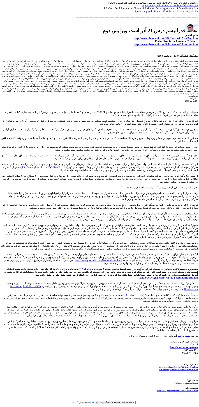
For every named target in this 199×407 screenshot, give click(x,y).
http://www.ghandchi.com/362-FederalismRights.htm (169, 277)
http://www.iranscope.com (184, 347)
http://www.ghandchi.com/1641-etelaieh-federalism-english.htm (166, 11)
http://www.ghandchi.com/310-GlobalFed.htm (119, 295)
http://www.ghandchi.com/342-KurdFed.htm (44, 167)
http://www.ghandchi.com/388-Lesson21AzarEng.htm (166, 38)
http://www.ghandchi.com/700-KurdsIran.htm (98, 260)
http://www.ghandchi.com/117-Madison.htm (74, 269)
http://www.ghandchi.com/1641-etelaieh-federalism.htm (170, 5)
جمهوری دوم (183, 336)
